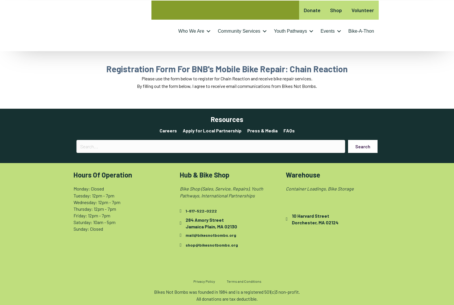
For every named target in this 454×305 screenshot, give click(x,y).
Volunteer (363, 10)
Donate (312, 10)
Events (328, 31)
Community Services (239, 31)
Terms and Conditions (244, 281)
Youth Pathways (290, 31)
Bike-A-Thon (361, 31)
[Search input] (210, 146)
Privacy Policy (204, 281)
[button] (208, 31)
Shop (336, 10)
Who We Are (191, 31)
